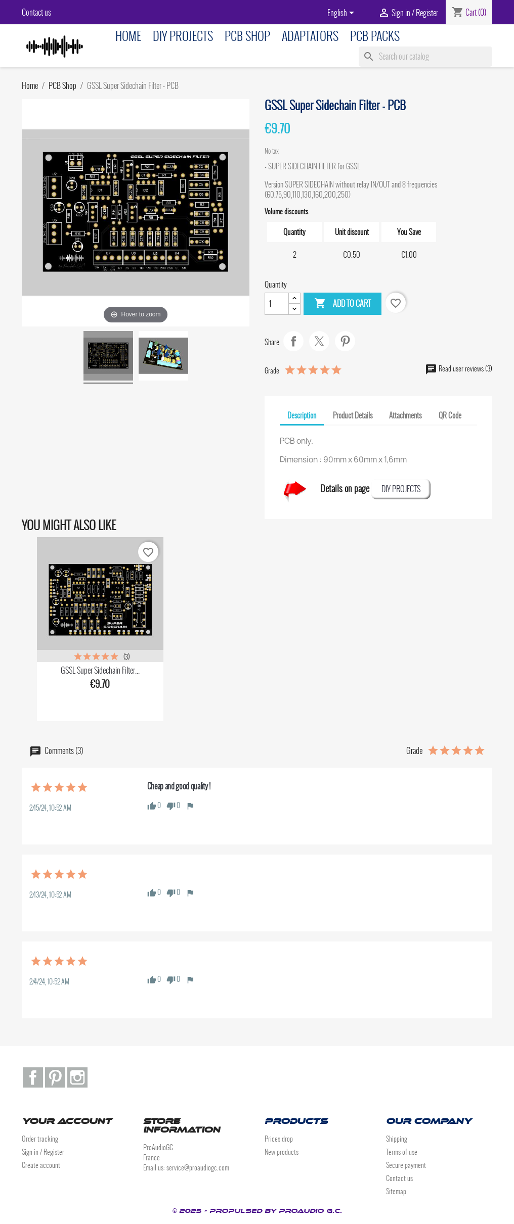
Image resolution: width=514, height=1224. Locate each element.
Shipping (396, 1139)
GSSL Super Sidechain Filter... (100, 670)
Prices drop (279, 1139)
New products (281, 1152)
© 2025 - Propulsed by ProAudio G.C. (257, 1210)
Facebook (33, 1077)
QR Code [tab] (450, 415)
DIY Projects (183, 36)
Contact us (36, 12)
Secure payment (406, 1165)
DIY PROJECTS (400, 489)
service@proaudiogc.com (197, 1167)
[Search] (425, 56)
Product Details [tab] (352, 415)
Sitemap (396, 1191)
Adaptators (310, 36)
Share (293, 341)
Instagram (77, 1077)
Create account (41, 1165)
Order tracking (40, 1139)
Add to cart (342, 303)
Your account (67, 1121)
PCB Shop (247, 36)
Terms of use (401, 1152)
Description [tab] (301, 415)
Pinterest (345, 341)
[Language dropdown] (342, 14)
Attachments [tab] (405, 415)
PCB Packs (375, 36)
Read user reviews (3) (458, 368)
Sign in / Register (43, 1152)
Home (128, 36)
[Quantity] (277, 304)
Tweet (319, 341)
